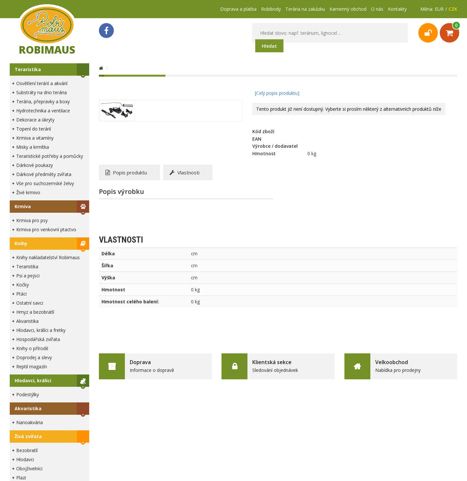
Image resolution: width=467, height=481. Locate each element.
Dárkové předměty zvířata (43, 174)
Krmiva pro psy (32, 220)
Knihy (21, 243)
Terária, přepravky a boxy (43, 101)
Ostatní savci (29, 303)
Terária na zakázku (305, 9)
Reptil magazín (31, 366)
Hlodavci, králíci (33, 380)
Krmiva (23, 206)
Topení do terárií (33, 129)
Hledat (269, 46)
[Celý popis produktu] (277, 93)
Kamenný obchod (347, 9)
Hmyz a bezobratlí (35, 312)
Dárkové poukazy (34, 165)
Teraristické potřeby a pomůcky (49, 156)
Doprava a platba (238, 9)
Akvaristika (27, 321)
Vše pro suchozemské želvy (45, 183)
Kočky (22, 285)
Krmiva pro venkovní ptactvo (46, 229)
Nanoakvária (29, 422)
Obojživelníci (29, 468)
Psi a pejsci (28, 275)
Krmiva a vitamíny (35, 138)
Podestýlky (27, 394)
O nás (377, 9)
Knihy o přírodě (32, 348)
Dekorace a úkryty (35, 120)
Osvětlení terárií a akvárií (41, 83)
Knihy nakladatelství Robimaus (48, 257)
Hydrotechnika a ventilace (43, 111)
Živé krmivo (28, 192)
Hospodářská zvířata (38, 339)
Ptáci (21, 294)
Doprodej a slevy (34, 357)
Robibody (271, 9)
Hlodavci (25, 459)
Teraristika (28, 69)
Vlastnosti (184, 172)
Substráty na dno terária (41, 92)
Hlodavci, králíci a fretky (41, 330)
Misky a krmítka (32, 147)
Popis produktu (126, 172)
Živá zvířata (28, 436)
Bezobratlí (27, 450)
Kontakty (397, 9)
